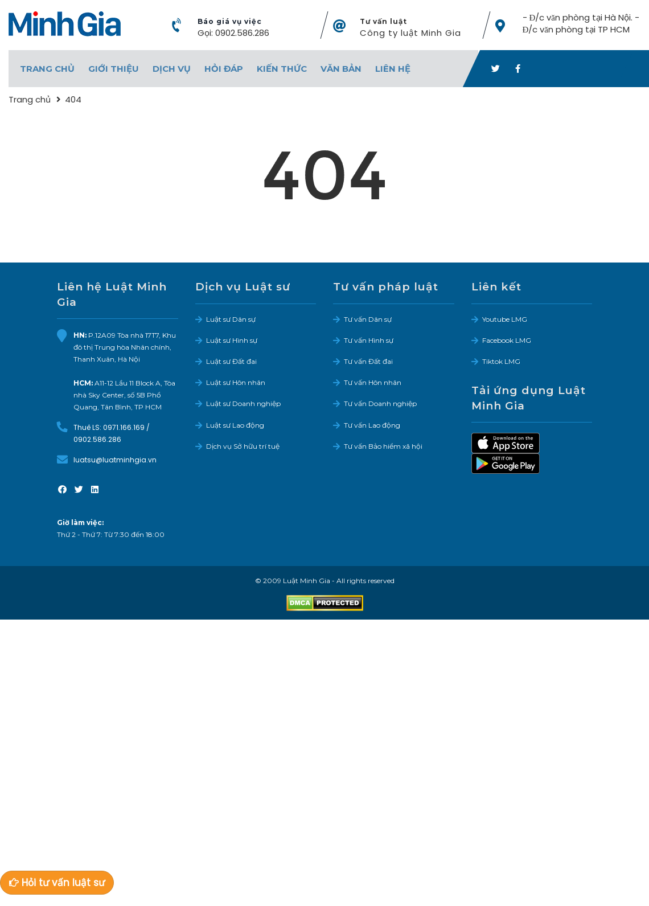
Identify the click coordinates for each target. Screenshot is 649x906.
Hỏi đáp (223, 68)
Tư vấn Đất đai (368, 361)
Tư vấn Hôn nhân (372, 382)
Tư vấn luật (383, 21)
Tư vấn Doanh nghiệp (380, 403)
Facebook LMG (506, 340)
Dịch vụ (172, 68)
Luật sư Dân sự (231, 319)
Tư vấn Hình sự (368, 340)
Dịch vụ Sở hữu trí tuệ (243, 446)
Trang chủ (47, 68)
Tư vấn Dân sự (368, 319)
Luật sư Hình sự (231, 340)
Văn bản (341, 68)
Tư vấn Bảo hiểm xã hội (383, 446)
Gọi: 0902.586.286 (233, 33)
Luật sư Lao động (235, 425)
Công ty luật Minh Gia (410, 33)
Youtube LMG (504, 319)
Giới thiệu (113, 68)
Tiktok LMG (501, 361)
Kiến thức (282, 68)
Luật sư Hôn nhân (235, 382)
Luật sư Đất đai (231, 361)
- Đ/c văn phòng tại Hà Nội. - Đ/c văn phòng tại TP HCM (581, 23)
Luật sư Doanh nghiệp (243, 403)
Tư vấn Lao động (372, 425)
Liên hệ (392, 68)
